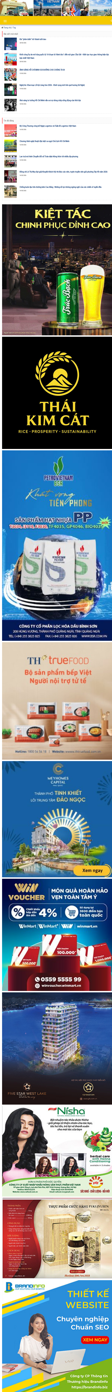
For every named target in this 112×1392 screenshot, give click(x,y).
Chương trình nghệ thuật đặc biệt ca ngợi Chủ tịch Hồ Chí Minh (44, 141)
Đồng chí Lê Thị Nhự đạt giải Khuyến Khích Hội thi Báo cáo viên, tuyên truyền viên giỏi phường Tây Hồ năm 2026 (63, 172)
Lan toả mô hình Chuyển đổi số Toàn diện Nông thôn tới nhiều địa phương (49, 156)
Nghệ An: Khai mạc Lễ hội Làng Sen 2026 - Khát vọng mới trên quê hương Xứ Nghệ (52, 85)
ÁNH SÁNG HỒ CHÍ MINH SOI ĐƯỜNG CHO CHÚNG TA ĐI (42, 70)
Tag (14, 27)
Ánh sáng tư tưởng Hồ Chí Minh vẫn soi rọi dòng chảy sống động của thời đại (50, 100)
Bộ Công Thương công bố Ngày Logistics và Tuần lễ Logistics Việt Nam (48, 126)
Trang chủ (6, 27)
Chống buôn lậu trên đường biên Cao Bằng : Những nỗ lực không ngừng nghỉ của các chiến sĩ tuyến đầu (60, 187)
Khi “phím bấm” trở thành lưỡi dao (33, 39)
